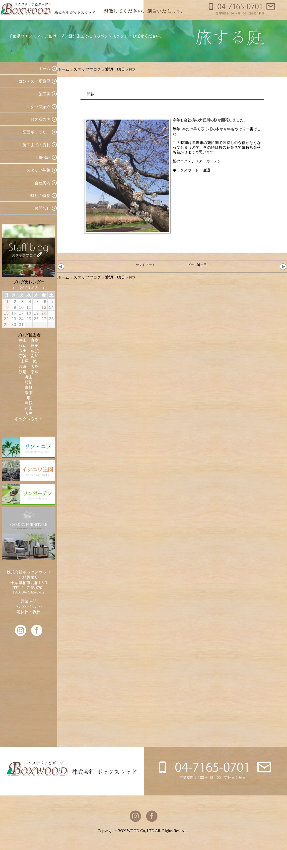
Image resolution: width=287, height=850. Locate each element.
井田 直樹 (29, 340)
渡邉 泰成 (29, 372)
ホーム (63, 69)
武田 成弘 (29, 351)
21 (51, 313)
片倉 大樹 (29, 366)
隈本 (29, 393)
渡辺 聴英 (115, 69)
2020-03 (29, 288)
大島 (29, 413)
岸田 (29, 408)
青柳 (29, 387)
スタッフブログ (87, 69)
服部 (29, 382)
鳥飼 (29, 403)
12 (36, 307)
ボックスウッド (29, 419)
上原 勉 (29, 361)
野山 (29, 377)
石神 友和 (29, 356)
